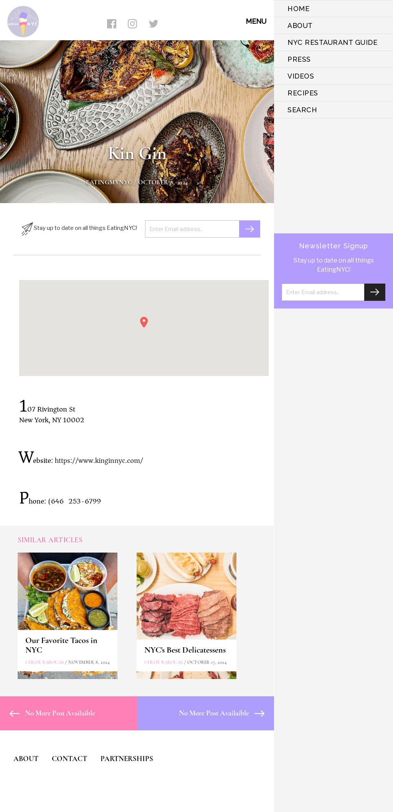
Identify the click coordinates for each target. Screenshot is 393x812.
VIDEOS (300, 76)
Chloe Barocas (44, 662)
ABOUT (300, 25)
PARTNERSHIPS (127, 758)
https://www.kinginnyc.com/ (99, 460)
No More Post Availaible (52, 713)
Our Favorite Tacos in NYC (61, 645)
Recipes (302, 93)
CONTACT (69, 758)
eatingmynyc (109, 182)
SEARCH (302, 110)
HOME (298, 9)
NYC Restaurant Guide (332, 42)
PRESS (299, 59)
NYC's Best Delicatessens (185, 650)
